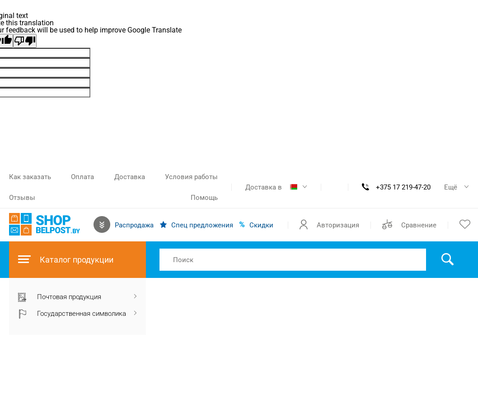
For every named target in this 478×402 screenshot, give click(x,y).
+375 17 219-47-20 (403, 187)
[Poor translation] (25, 41)
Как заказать (30, 177)
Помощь (204, 198)
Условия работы (191, 177)
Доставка (129, 177)
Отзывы (22, 198)
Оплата (82, 177)
